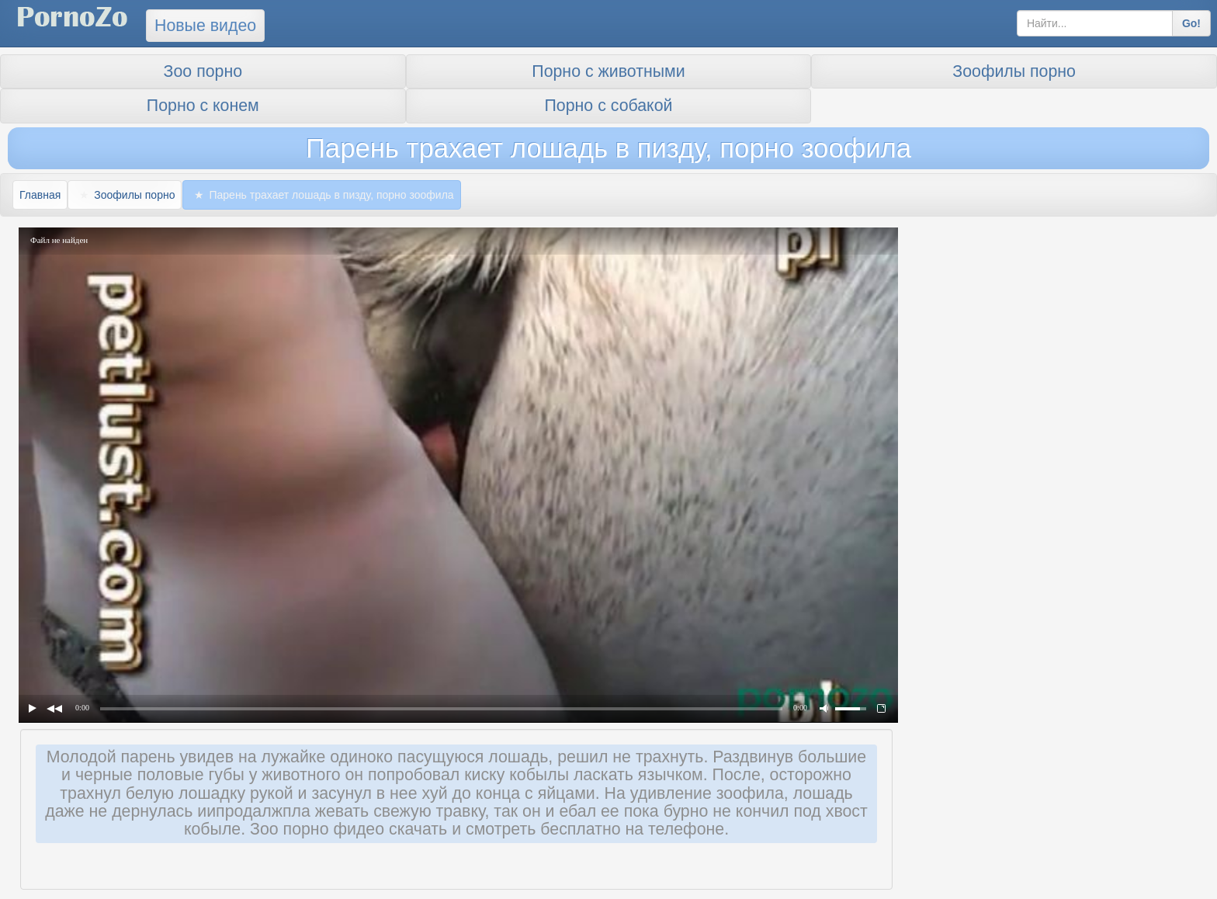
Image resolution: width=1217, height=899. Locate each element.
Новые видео (205, 25)
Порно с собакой (609, 105)
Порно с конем (203, 105)
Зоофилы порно (1014, 71)
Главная (40, 195)
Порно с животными (608, 71)
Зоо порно (203, 71)
